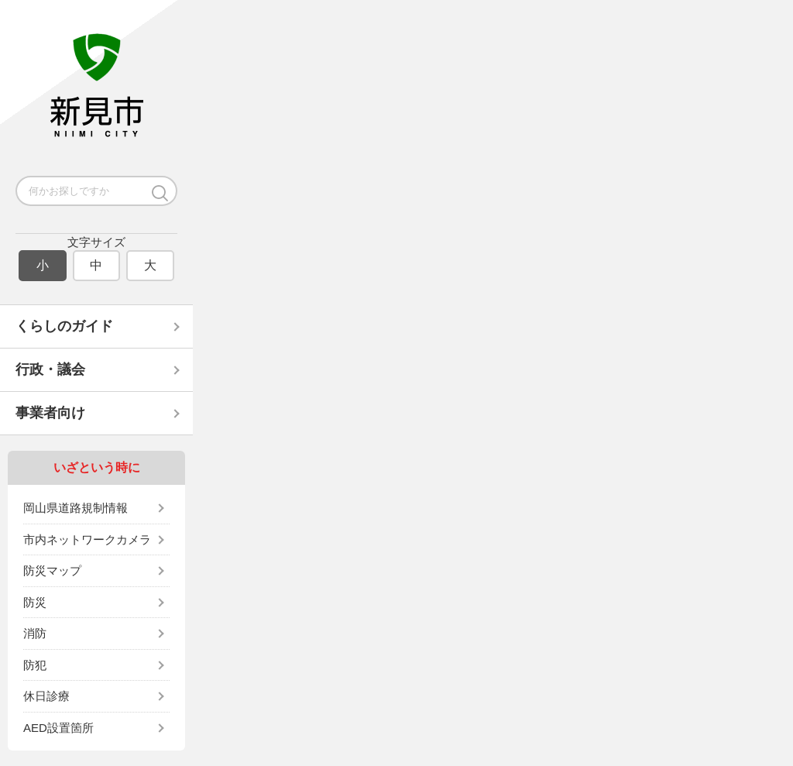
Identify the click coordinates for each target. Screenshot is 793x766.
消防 (34, 633)
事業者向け (50, 413)
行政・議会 (50, 369)
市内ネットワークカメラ (87, 539)
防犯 (34, 665)
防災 (34, 602)
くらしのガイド (64, 326)
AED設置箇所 (58, 727)
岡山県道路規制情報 (75, 507)
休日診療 (46, 695)
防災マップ (52, 570)
